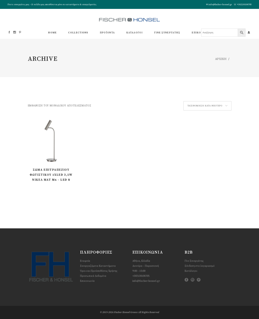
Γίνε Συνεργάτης (194, 261)
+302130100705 (244, 4)
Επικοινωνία (87, 281)
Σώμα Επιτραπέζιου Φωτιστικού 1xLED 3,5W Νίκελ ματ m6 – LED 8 (51, 175)
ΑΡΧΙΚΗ (221, 59)
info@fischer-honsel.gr (220, 4)
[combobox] (207, 105)
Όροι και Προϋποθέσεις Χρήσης (98, 271)
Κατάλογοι (191, 271)
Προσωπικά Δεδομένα (93, 276)
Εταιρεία (85, 261)
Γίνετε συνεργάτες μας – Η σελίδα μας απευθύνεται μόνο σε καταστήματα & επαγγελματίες (51, 4)
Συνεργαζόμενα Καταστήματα (98, 266)
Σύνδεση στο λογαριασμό (200, 266)
